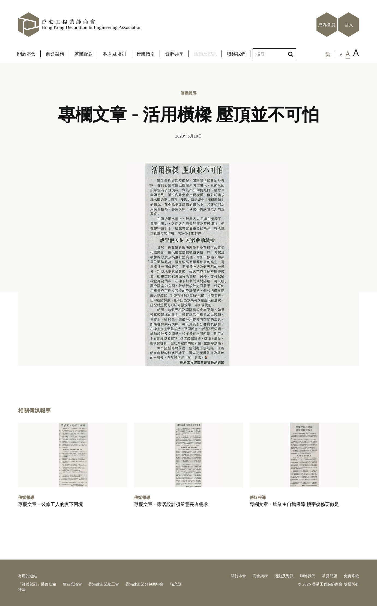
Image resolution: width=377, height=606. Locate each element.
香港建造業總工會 (103, 584)
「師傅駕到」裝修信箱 (37, 584)
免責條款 (351, 575)
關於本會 (238, 575)
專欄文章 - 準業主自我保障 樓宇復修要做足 (294, 504)
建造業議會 (72, 584)
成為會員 (327, 25)
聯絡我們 (307, 575)
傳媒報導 (188, 93)
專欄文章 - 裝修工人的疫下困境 (50, 504)
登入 (348, 25)
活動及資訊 (284, 575)
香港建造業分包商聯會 (144, 584)
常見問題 (329, 575)
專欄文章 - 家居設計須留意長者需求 (171, 504)
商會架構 (260, 575)
